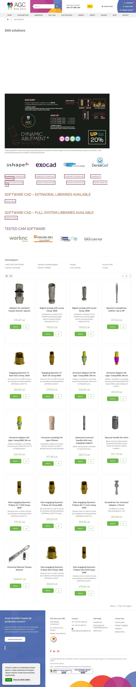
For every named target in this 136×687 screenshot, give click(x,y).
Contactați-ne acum (15, 639)
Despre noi (97, 622)
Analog (73, 265)
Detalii (15, 327)
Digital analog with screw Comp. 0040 (84, 309)
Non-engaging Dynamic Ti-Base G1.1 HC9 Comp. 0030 (19, 505)
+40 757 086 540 (73, 7)
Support (104, 15)
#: (122, 276)
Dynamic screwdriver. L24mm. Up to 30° (116, 309)
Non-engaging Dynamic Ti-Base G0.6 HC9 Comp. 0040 (84, 570)
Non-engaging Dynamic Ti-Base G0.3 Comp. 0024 (51, 568)
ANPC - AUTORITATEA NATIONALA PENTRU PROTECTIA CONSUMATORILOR (70, 666)
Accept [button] (8, 680)
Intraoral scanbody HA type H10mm (51, 438)
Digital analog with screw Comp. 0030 (52, 309)
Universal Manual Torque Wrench (19, 568)
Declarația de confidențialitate (100, 626)
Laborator (38, 15)
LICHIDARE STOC (23, 15)
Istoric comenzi (121, 625)
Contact (125, 15)
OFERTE (92, 15)
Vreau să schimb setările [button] (21, 680)
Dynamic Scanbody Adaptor (48, 265)
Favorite (118, 629)
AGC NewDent (14, 648)
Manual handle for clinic (116, 437)
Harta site (97, 631)
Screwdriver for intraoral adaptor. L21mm (116, 503)
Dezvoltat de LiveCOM (57, 663)
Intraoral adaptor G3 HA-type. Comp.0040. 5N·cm (84, 374)
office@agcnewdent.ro (81, 630)
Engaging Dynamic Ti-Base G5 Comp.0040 (52, 374)
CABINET (81, 15)
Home (9, 15)
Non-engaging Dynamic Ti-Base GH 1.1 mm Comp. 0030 (84, 505)
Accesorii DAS (108, 265)
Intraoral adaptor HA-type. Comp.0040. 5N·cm (19, 438)
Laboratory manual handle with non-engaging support (84, 440)
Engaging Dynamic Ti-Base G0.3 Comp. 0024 (19, 374)
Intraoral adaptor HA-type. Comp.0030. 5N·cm (116, 374)
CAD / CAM (52, 15)
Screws (105, 268)
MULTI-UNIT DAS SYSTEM (15, 265)
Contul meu (120, 622)
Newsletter (119, 632)
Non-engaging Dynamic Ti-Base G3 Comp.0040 (52, 503)
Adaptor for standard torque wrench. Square (19, 309)
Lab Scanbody (75, 268)
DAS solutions (66, 15)
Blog (115, 15)
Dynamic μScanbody (13, 268)
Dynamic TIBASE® (44, 268)
